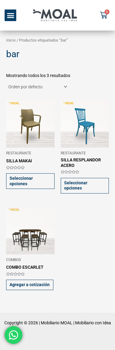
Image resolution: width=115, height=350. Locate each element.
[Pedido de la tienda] (37, 86)
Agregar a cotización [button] (30, 284)
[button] (10, 15)
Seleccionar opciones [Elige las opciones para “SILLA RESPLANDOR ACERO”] (75, 185)
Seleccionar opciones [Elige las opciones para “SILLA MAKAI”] (21, 181)
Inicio (11, 40)
